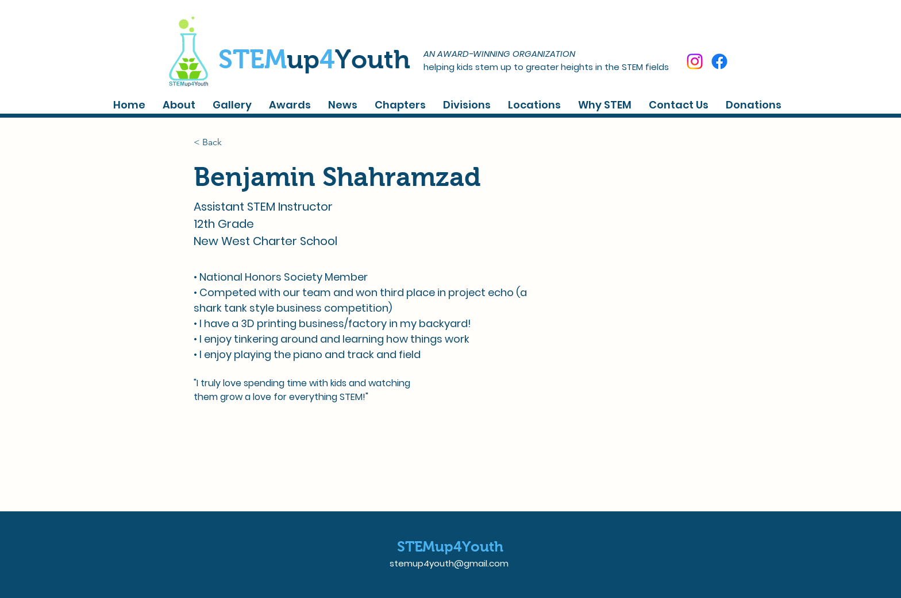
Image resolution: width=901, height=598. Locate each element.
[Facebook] (719, 61)
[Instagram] (694, 61)
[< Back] (216, 142)
